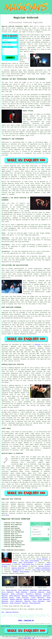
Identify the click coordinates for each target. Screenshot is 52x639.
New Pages (8, 626)
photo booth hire (28, 564)
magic (33, 469)
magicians (11, 355)
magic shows (43, 513)
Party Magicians (38, 601)
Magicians (5, 344)
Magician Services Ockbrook (16, 519)
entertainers (19, 573)
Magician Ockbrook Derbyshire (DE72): (15, 26)
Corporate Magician (37, 592)
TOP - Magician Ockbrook (10, 612)
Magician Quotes (8, 597)
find (6, 502)
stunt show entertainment (41, 570)
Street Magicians (37, 597)
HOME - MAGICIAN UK (26, 620)
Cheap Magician (11, 590)
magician (9, 359)
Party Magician (23, 590)
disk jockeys (22, 566)
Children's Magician (33, 594)
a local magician (17, 486)
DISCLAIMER (47, 13)
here (7, 515)
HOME (26, 13)
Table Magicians (44, 590)
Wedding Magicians (30, 599)
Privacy (49, 626)
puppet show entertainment (23, 562)
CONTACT (40, 13)
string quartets (42, 559)
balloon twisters (44, 566)
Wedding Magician (35, 595)
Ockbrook (37, 344)
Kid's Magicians (16, 601)
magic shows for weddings (12, 466)
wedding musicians (18, 568)
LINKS (30, 13)
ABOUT (35, 13)
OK (33, 638)
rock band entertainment (30, 560)
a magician (44, 557)
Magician (24, 595)
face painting (16, 570)
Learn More (27, 638)
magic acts (36, 457)
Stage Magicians (44, 599)
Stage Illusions (17, 594)
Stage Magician (21, 592)
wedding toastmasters (43, 568)
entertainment (45, 553)
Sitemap (2, 626)
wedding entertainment (21, 571)
